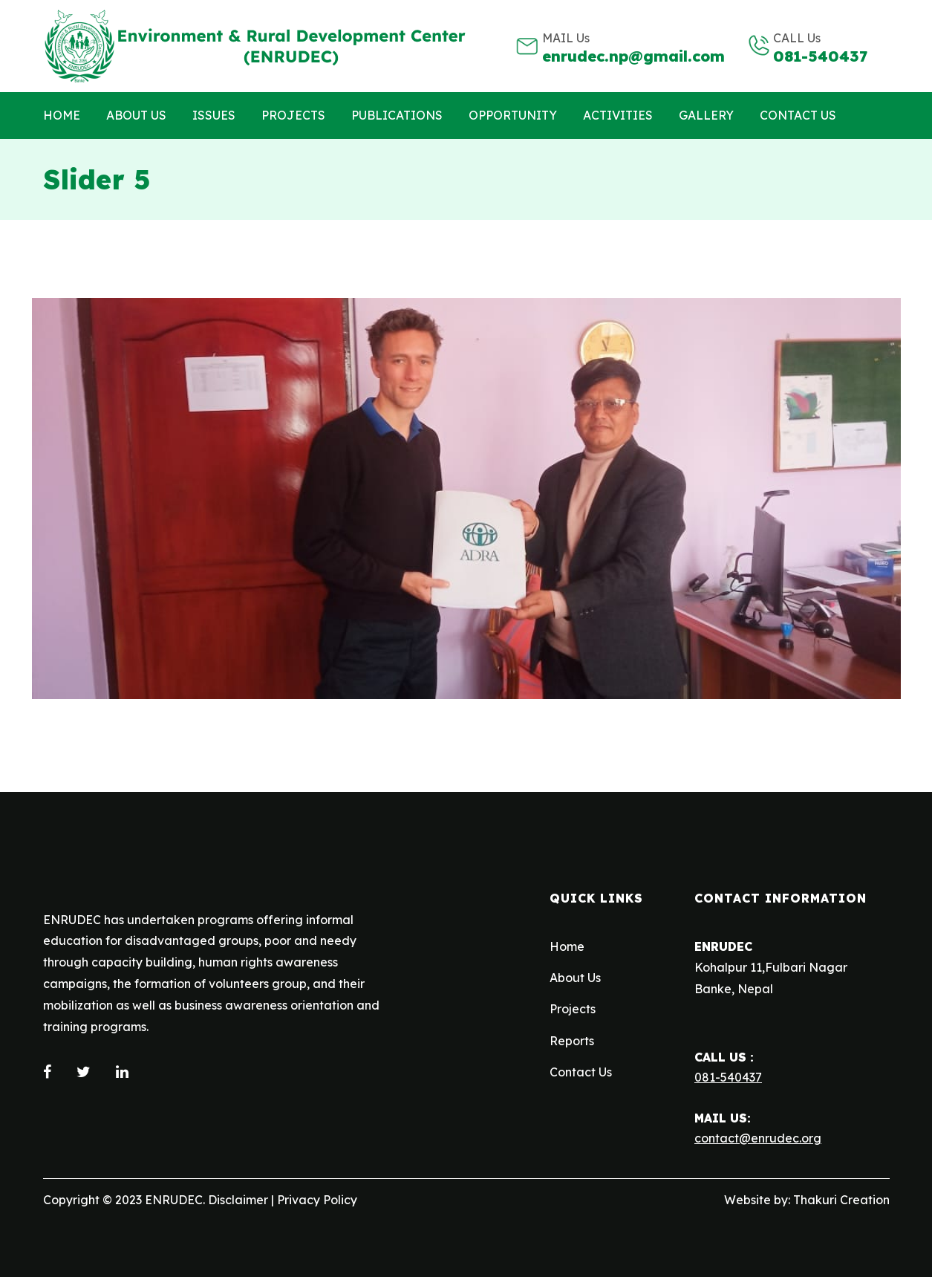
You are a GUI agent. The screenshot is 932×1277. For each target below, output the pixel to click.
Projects (293, 115)
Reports (572, 1040)
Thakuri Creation (841, 1199)
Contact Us (581, 1072)
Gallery (706, 115)
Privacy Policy (317, 1199)
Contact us (798, 115)
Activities (618, 115)
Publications (397, 115)
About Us (136, 115)
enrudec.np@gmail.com (633, 56)
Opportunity (513, 115)
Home (61, 115)
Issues (213, 115)
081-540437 (820, 56)
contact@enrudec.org (757, 1138)
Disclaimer (238, 1199)
